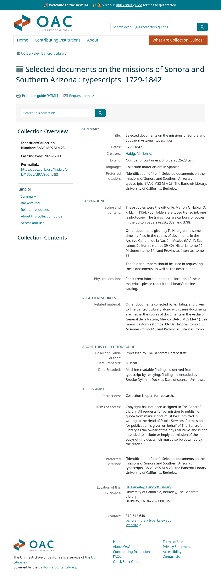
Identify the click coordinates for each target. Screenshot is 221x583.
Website (132, 525)
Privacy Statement (177, 546)
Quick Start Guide (126, 561)
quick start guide (129, 5)
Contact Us (171, 556)
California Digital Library (57, 567)
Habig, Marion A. (139, 153)
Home (22, 40)
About (92, 40)
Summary (28, 196)
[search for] (154, 27)
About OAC (121, 546)
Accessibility (172, 551)
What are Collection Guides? (178, 40)
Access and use (33, 223)
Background (30, 203)
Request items (80, 95)
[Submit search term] (202, 27)
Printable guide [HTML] (40, 95)
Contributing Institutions (58, 40)
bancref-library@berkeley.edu (149, 520)
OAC (43, 23)
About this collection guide (41, 216)
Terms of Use (173, 541)
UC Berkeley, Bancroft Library (43, 53)
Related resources (35, 209)
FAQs (117, 556)
